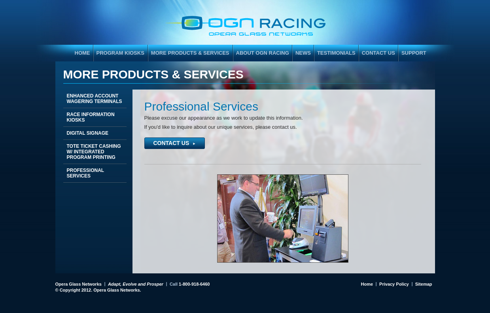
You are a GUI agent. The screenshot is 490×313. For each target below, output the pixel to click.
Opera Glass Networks (78, 284)
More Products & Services (188, 54)
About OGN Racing (262, 53)
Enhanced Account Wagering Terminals (94, 98)
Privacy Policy (394, 284)
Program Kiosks (119, 54)
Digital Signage (88, 133)
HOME (82, 53)
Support (413, 53)
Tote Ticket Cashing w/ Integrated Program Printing (94, 151)
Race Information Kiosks (91, 117)
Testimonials (336, 53)
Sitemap (423, 284)
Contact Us (378, 53)
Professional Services (85, 173)
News (303, 53)
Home (367, 284)
